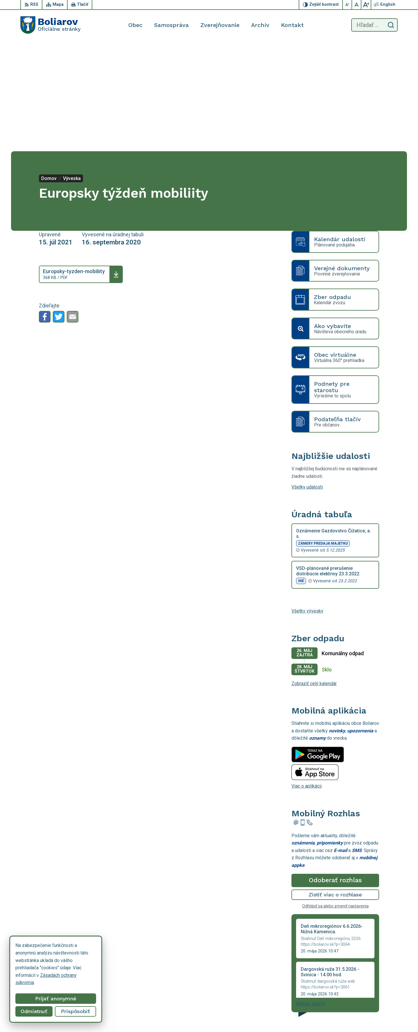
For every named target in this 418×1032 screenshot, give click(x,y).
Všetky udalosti (307, 376)
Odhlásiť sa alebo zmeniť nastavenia (335, 795)
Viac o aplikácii (306, 675)
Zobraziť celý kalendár (314, 572)
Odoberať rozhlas (335, 769)
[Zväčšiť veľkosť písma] (366, 4)
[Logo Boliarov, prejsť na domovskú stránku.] (50, 25)
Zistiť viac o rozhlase (335, 784)
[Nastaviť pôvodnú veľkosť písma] (356, 4)
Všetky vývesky (307, 500)
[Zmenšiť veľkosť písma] (347, 4)
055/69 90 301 (356, 1005)
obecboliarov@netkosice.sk (369, 1012)
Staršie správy (310, 893)
